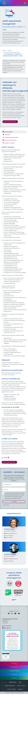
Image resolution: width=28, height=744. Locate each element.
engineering (14, 671)
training (10, 50)
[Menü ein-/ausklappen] (25, 3)
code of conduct (21, 685)
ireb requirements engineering (11, 52)
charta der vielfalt (11, 689)
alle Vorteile (5, 457)
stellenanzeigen (12, 682)
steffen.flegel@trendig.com (11, 558)
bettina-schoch (8, 537)
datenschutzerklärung (10, 685)
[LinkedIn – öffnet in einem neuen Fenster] (9, 613)
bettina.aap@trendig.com (10, 533)
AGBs (20, 682)
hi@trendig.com (7, 628)
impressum (20, 689)
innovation (14, 667)
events (14, 678)
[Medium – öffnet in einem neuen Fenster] (19, 613)
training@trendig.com (10, 67)
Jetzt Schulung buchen (11, 121)
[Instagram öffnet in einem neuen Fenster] (12, 613)
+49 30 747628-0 (9, 535)
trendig (4, 50)
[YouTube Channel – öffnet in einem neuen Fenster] (15, 613)
